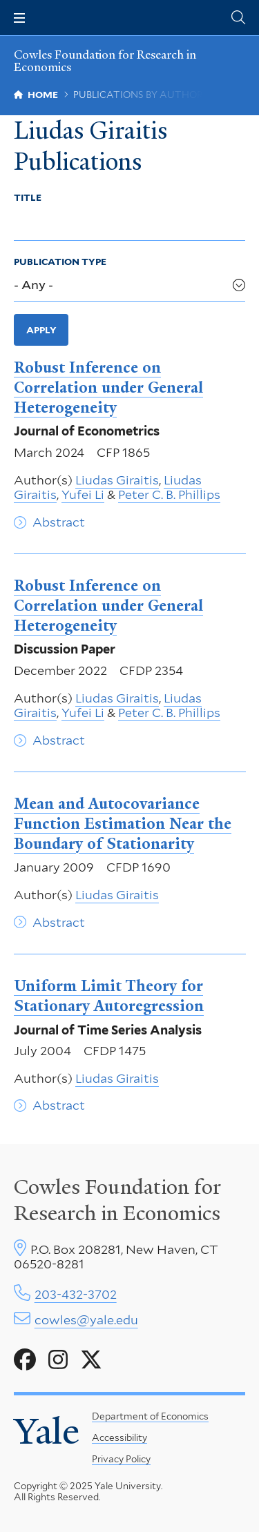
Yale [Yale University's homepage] (46, 1431)
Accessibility (119, 1437)
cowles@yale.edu (86, 1320)
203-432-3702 (76, 1294)
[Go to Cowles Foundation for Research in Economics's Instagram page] (58, 1360)
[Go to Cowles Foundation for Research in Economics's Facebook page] (25, 1360)
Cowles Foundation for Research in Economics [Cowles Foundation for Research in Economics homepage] (105, 61)
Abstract (58, 521)
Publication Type (60, 261)
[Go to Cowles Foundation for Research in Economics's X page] (91, 1360)
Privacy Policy (121, 1459)
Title (27, 197)
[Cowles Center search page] (238, 17)
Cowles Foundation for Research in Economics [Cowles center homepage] (117, 1200)
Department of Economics (150, 1416)
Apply (41, 329)
